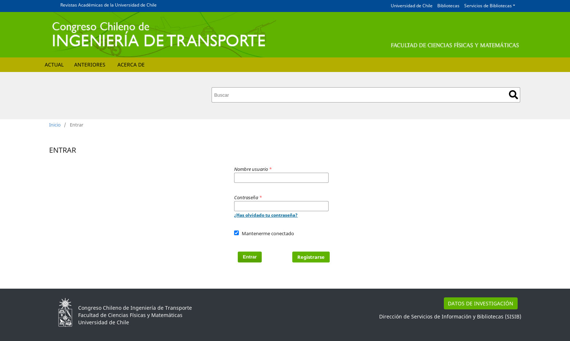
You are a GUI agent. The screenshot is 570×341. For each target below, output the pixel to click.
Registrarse (311, 257)
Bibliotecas (448, 6)
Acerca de (131, 64)
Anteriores (89, 64)
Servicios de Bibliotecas (488, 6)
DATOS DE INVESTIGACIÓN (480, 303)
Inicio (55, 124)
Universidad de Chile (412, 6)
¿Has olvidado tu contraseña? (266, 215)
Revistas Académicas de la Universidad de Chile (108, 5)
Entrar (250, 257)
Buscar (513, 94)
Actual (54, 64)
